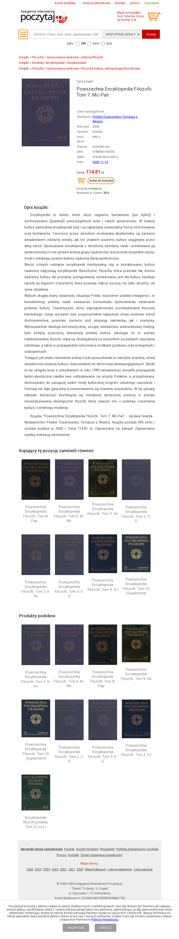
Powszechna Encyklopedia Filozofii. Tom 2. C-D (136, 514)
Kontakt (73, 855)
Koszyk (69, 849)
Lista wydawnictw (120, 869)
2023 (55, 869)
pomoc (135, 3)
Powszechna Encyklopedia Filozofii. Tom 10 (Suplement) (136, 586)
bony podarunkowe (96, 3)
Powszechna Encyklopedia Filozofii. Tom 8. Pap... (35, 514)
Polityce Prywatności (105, 919)
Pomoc (61, 855)
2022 (63, 869)
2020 (80, 869)
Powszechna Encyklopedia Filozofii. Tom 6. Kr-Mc (69, 514)
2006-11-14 (100, 162)
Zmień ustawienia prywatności (101, 855)
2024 (46, 869)
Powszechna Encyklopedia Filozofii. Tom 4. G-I (103, 585)
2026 (30, 869)
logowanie (151, 3)
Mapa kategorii (95, 869)
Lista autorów (143, 869)
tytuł (109, 43)
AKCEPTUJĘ (75, 927)
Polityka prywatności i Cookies (137, 849)
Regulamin (107, 849)
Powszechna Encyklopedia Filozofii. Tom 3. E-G (69, 589)
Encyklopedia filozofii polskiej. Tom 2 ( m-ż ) (36, 822)
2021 (71, 869)
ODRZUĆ (105, 927)
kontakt (120, 3)
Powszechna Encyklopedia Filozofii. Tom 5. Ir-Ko (35, 589)
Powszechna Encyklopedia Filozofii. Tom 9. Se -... (102, 511)
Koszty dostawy (87, 849)
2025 (38, 869)
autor (96, 43)
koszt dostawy (65, 3)
